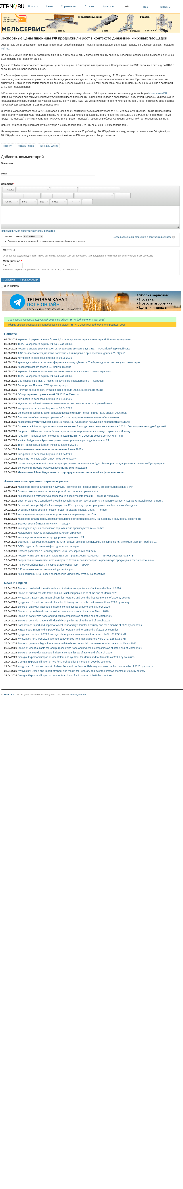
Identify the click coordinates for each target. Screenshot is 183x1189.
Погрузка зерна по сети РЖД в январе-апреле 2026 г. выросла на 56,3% (60, 389)
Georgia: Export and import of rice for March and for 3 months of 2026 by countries (64, 661)
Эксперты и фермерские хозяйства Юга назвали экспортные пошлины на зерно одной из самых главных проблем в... (87, 541)
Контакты (164, 6)
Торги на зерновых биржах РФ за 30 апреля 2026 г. (48, 444)
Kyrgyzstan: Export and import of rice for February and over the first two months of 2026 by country (73, 602)
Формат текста (13, 236)
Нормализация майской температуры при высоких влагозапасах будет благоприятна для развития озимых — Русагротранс (91, 463)
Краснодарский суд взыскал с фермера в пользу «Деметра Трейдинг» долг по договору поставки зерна (79, 362)
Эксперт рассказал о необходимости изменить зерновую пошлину (57, 551)
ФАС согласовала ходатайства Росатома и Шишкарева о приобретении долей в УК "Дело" (71, 353)
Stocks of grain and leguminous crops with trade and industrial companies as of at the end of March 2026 (77, 643)
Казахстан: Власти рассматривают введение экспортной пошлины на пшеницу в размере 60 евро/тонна (79, 518)
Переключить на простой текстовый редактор (28, 230)
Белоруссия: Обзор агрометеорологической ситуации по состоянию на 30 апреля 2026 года (72, 412)
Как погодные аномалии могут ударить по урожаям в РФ (51, 537)
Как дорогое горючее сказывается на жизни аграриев (49, 532)
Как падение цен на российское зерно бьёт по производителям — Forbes (61, 528)
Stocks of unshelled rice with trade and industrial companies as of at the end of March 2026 (69, 588)
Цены (52, 6)
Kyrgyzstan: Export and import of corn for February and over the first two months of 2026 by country (74, 597)
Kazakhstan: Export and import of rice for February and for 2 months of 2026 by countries (68, 629)
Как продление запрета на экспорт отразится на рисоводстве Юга (57, 514)
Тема (4, 173)
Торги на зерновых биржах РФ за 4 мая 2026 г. (45, 376)
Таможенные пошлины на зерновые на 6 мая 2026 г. (51, 449)
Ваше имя (7, 163)
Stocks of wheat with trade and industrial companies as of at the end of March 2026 (65, 652)
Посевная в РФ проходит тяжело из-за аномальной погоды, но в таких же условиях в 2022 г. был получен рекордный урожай (92, 426)
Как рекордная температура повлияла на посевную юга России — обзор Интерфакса (68, 495)
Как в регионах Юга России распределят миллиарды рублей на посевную (61, 573)
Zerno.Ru (9, 694)
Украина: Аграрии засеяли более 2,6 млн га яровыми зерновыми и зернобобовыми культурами (74, 339)
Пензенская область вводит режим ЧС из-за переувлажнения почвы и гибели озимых (68, 417)
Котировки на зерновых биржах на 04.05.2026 (45, 357)
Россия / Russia (25, 145)
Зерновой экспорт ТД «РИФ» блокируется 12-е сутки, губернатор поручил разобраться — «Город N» (77, 505)
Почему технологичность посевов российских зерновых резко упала (58, 491)
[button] (9, 189)
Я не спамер (11, 286)
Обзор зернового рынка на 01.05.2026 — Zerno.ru (49, 394)
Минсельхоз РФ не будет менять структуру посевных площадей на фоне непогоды (71, 472)
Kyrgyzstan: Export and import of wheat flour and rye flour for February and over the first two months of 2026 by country (85, 666)
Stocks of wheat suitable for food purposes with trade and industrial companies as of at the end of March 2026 (80, 648)
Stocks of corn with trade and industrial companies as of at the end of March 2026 (64, 620)
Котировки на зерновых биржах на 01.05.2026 (45, 398)
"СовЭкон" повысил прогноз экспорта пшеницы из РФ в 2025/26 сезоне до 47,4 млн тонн (70, 435)
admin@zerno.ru (78, 694)
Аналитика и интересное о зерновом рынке (36, 481)
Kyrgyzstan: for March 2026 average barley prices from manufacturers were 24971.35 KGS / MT (72, 638)
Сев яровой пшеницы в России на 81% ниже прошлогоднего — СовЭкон (61, 380)
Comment (7, 183)
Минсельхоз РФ (158, 93)
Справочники (72, 6)
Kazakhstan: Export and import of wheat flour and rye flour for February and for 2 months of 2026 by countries (80, 625)
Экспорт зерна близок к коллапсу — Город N (44, 523)
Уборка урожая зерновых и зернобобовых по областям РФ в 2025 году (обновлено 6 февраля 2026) (65, 324)
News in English (15, 582)
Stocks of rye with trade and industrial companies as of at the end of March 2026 (63, 611)
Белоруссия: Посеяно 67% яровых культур (43, 385)
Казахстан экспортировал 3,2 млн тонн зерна (44, 366)
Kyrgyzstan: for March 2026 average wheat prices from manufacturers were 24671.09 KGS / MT (72, 634)
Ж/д (127, 6)
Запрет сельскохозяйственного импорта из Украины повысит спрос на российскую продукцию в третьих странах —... (87, 560)
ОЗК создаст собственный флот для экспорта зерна (48, 546)
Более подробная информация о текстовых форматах (142, 237)
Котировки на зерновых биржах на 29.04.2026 (45, 454)
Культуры (113, 6)
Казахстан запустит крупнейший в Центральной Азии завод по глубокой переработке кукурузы (74, 421)
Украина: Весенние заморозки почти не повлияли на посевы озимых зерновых (64, 371)
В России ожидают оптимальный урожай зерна (45, 569)
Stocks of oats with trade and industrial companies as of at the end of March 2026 (64, 606)
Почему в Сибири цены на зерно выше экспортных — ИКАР (53, 564)
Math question (12, 261)
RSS (145, 6)
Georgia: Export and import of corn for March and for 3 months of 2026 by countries (65, 675)
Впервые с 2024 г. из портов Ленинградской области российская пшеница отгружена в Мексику (74, 431)
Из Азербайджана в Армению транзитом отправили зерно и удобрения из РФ (63, 440)
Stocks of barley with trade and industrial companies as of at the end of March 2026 (65, 616)
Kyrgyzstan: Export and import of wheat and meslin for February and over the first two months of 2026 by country (81, 670)
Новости (36, 6)
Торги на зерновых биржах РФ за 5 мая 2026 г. (45, 344)
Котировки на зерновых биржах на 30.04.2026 (45, 408)
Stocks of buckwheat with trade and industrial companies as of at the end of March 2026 (67, 593)
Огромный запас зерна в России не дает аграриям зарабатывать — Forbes (62, 509)
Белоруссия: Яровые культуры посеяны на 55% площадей (52, 467)
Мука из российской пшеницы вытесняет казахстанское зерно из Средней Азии (65, 403)
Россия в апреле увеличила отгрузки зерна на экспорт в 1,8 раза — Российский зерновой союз (74, 348)
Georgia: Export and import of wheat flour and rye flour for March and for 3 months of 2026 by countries (76, 657)
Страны (93, 6)
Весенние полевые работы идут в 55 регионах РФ (47, 458)
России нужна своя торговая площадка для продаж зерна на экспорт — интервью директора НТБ (76, 555)
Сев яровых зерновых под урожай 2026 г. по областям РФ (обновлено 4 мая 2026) (54, 319)
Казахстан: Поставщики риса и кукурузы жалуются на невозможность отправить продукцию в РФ (75, 486)
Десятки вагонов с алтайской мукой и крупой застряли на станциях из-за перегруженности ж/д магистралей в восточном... (90, 500)
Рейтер (5, 48)
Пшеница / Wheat (48, 145)
